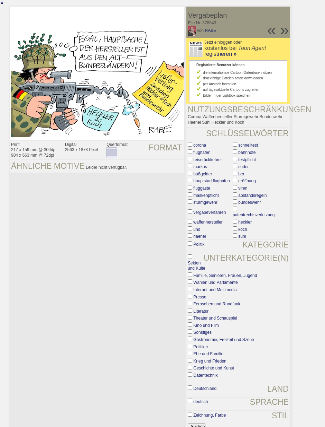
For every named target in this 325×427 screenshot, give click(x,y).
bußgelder (202, 174)
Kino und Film (206, 325)
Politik (198, 244)
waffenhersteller (208, 222)
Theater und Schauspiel (215, 318)
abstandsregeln (252, 195)
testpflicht (247, 159)
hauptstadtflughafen (211, 180)
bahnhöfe (247, 152)
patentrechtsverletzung (254, 214)
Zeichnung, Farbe (209, 415)
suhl (242, 236)
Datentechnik (205, 375)
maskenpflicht (206, 195)
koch (242, 229)
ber (241, 174)
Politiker (200, 347)
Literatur (200, 311)
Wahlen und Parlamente (215, 282)
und (196, 229)
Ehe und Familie (208, 353)
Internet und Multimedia (214, 289)
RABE (210, 30)
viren (242, 188)
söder (243, 166)
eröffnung (247, 180)
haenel (199, 236)
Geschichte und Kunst (213, 368)
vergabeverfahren (209, 212)
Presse (199, 297)
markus (200, 166)
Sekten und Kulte (196, 266)
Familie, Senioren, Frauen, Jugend (225, 275)
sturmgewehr (205, 202)
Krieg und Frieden (209, 361)
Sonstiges (202, 332)
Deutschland (204, 388)
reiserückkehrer (207, 159)
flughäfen (201, 152)
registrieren (220, 54)
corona (199, 145)
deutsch (200, 401)
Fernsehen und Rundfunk (216, 304)
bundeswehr (249, 202)
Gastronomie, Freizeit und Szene (223, 339)
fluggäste (201, 188)
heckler (245, 222)
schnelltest (248, 145)
